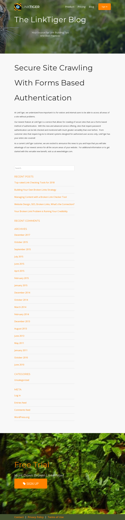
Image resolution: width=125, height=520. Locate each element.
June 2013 (19, 335)
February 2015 (21, 278)
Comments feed (22, 409)
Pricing (82, 6)
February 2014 (21, 314)
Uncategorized (21, 380)
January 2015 (20, 285)
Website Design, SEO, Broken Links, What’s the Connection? (44, 204)
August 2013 (20, 328)
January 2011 (20, 350)
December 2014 (22, 292)
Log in (17, 395)
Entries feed (20, 402)
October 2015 (21, 242)
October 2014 (21, 299)
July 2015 (18, 256)
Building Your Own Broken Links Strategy (35, 189)
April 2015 (19, 270)
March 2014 (20, 307)
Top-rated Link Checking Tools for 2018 (34, 182)
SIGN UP (31, 483)
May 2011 (19, 343)
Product (69, 6)
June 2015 (19, 263)
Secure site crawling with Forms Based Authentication (53, 82)
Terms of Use (56, 517)
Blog (91, 6)
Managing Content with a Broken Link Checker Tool (40, 197)
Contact (19, 517)
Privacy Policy (36, 517)
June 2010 (19, 364)
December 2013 (22, 321)
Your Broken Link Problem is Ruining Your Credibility (41, 211)
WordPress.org (21, 417)
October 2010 (21, 357)
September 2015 (22, 249)
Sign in (104, 6)
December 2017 (22, 234)
